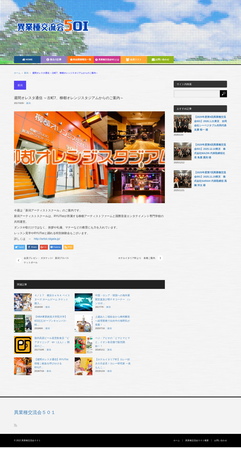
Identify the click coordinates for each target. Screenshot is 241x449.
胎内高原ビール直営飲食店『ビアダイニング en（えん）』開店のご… (52, 342)
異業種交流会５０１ (35, 412)
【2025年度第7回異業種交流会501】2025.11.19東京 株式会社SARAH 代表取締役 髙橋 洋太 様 (210, 179)
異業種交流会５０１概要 (197, 440)
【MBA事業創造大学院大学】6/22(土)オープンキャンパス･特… (50, 320)
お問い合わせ (160, 59)
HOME (27, 59)
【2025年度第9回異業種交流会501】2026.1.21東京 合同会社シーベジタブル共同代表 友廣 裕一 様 (210, 123)
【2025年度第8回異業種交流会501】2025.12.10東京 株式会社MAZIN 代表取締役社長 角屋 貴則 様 (210, 151)
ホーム (176, 440)
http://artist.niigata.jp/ (45, 238)
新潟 (26, 73)
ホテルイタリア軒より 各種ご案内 (136, 258)
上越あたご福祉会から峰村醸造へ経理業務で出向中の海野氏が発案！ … (112, 320)
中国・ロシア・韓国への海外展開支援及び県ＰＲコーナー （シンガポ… (113, 299)
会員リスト (134, 59)
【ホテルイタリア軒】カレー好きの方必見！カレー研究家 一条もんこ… (113, 363)
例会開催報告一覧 (80, 59)
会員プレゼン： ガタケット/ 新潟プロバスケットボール (46, 260)
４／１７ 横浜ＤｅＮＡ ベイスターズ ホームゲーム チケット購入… (52, 299)
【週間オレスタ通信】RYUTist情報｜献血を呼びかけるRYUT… (51, 363)
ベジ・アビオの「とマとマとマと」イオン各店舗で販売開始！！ (112, 342)
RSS (15, 425)
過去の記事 (53, 59)
